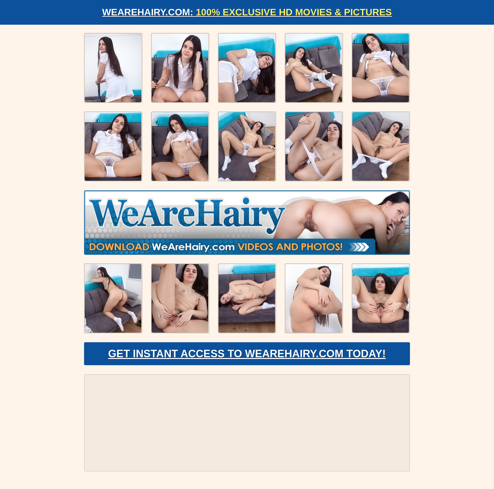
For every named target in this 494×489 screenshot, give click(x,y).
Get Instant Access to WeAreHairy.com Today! (247, 355)
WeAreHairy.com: (247, 12)
